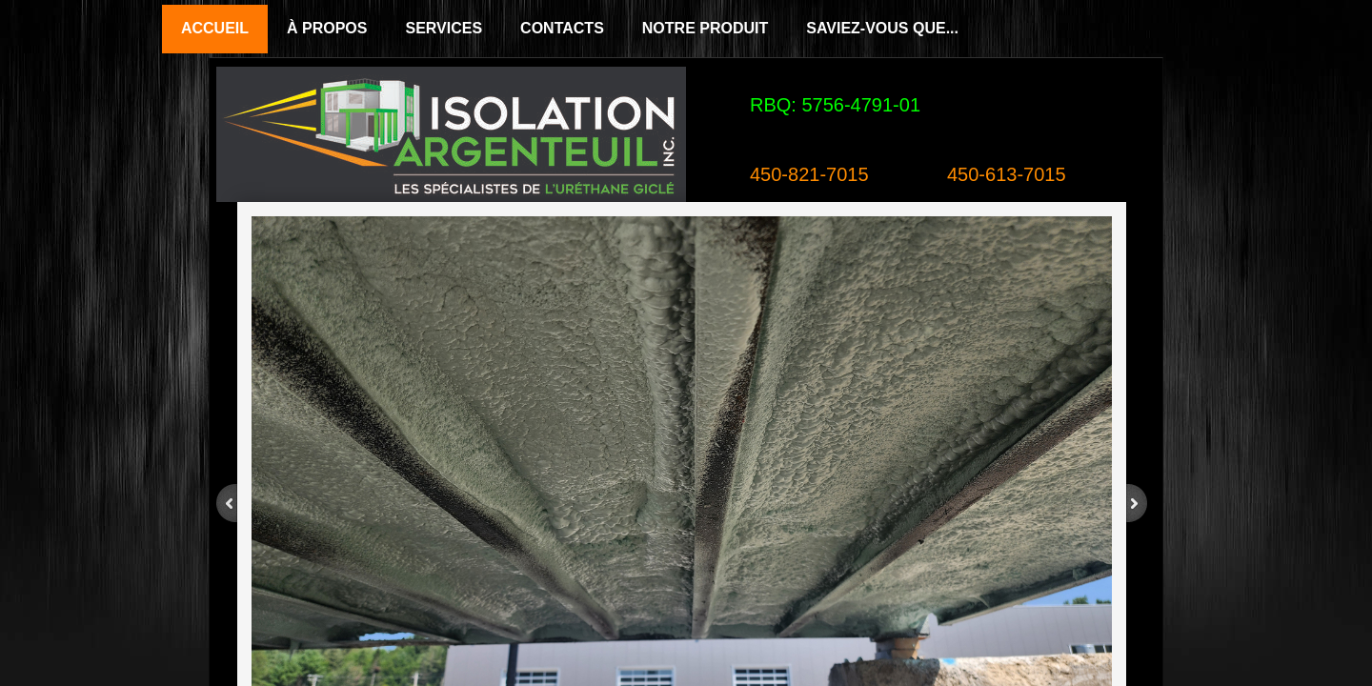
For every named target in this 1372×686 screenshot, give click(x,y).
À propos (327, 28)
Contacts (562, 28)
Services (443, 28)
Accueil (215, 28)
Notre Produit (705, 28)
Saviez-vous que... (882, 28)
